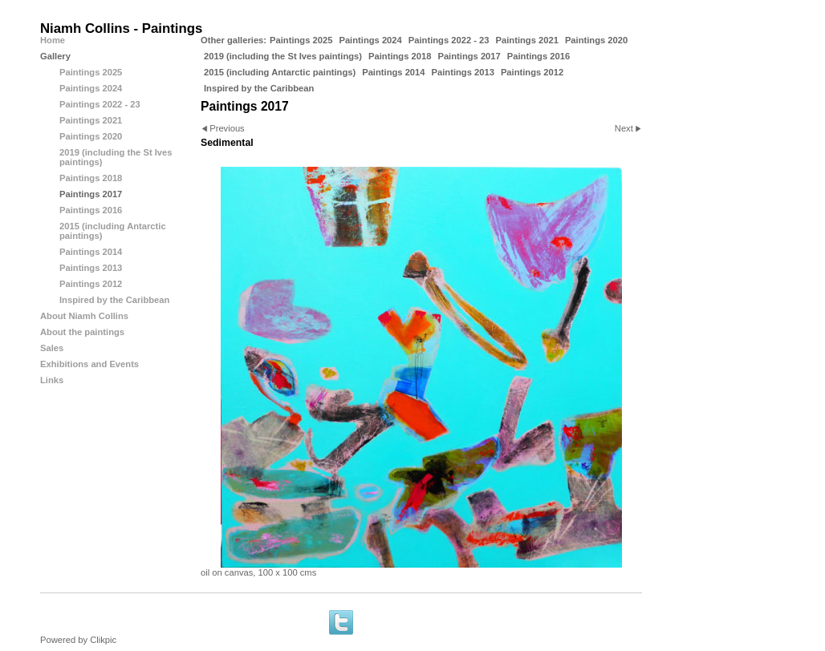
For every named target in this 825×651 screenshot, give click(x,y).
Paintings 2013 (463, 72)
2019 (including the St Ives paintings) (283, 56)
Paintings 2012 (532, 72)
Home (52, 40)
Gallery (55, 56)
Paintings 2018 (399, 56)
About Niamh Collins (84, 316)
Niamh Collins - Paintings (121, 28)
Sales (51, 348)
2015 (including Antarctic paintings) (280, 72)
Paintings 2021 (527, 40)
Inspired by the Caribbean (259, 88)
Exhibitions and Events (89, 364)
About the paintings (82, 332)
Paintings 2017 (468, 56)
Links (51, 380)
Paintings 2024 (370, 40)
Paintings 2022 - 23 (449, 40)
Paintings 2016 (538, 56)
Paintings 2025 (301, 40)
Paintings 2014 (393, 72)
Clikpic (103, 640)
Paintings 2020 (596, 40)
